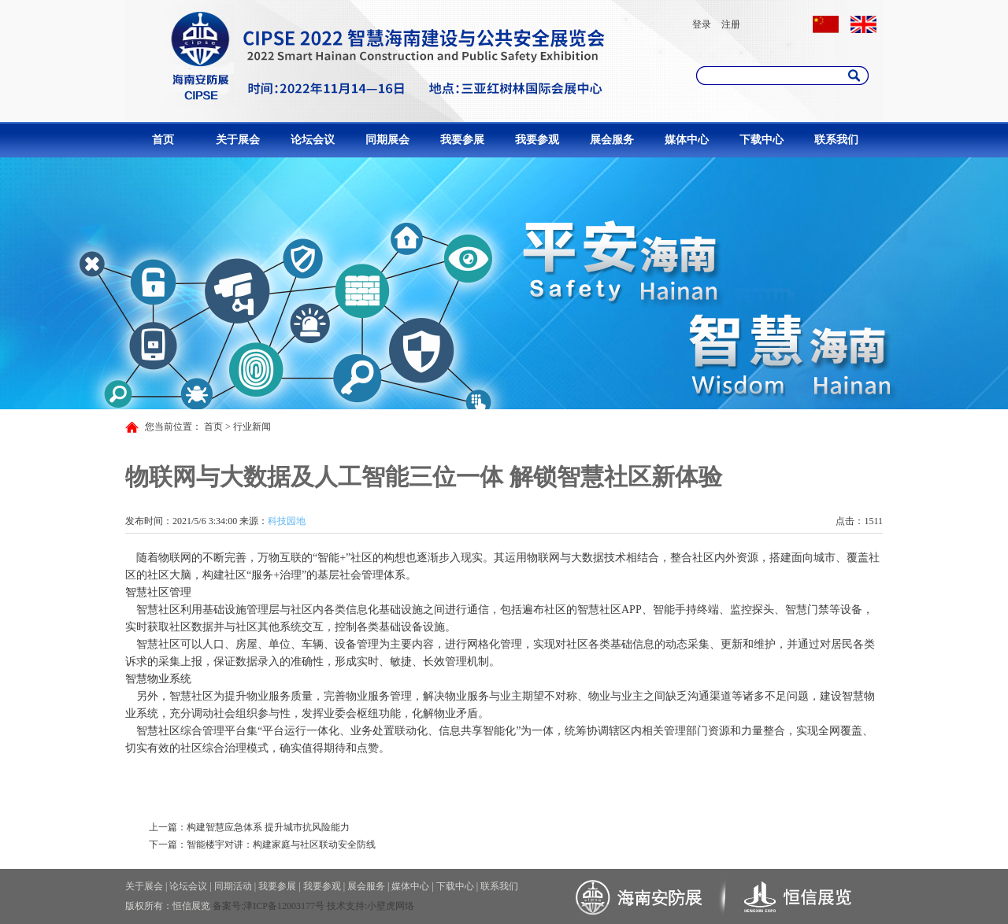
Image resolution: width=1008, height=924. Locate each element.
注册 (730, 24)
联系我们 (836, 140)
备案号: (228, 905)
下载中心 (761, 140)
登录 (701, 24)
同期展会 (387, 140)
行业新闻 (252, 426)
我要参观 (537, 140)
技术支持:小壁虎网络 (370, 905)
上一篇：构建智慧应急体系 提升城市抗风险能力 (249, 827)
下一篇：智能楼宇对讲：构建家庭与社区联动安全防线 (262, 844)
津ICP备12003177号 (283, 905)
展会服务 (612, 140)
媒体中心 (687, 140)
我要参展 (462, 140)
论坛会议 (313, 140)
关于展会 (238, 140)
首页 (163, 140)
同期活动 (233, 886)
